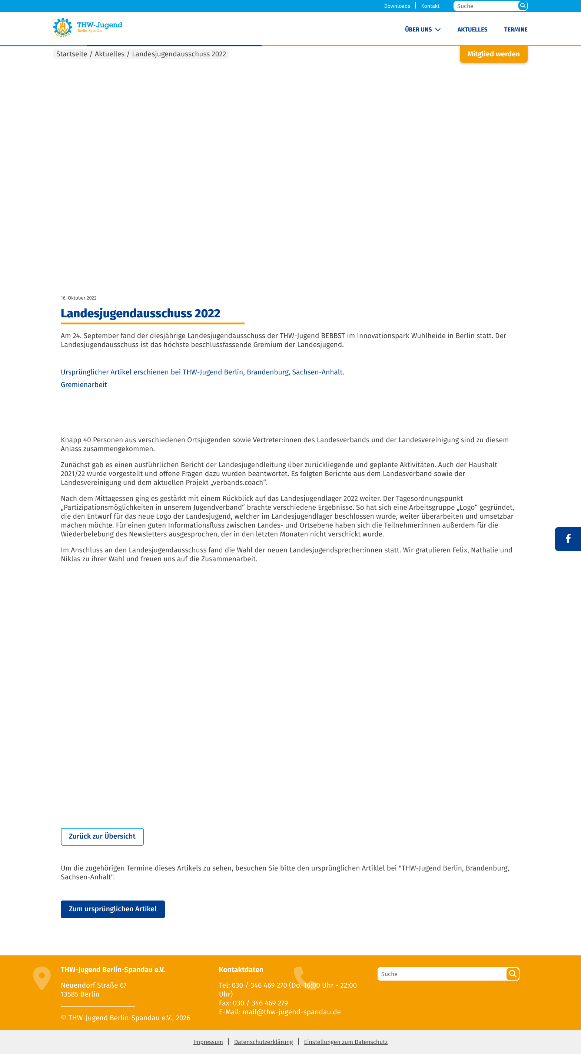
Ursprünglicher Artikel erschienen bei (122, 372)
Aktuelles (473, 29)
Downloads (397, 6)
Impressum (208, 1042)
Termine (516, 29)
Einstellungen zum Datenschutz (346, 1042)
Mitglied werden (494, 54)
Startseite (71, 54)
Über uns (418, 29)
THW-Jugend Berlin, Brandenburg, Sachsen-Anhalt (262, 372)
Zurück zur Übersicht (102, 836)
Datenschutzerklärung (263, 1042)
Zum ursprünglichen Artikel (113, 909)
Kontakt (430, 6)
